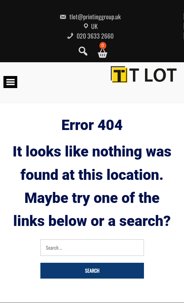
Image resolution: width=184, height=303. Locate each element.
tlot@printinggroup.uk (90, 16)
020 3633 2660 (90, 35)
